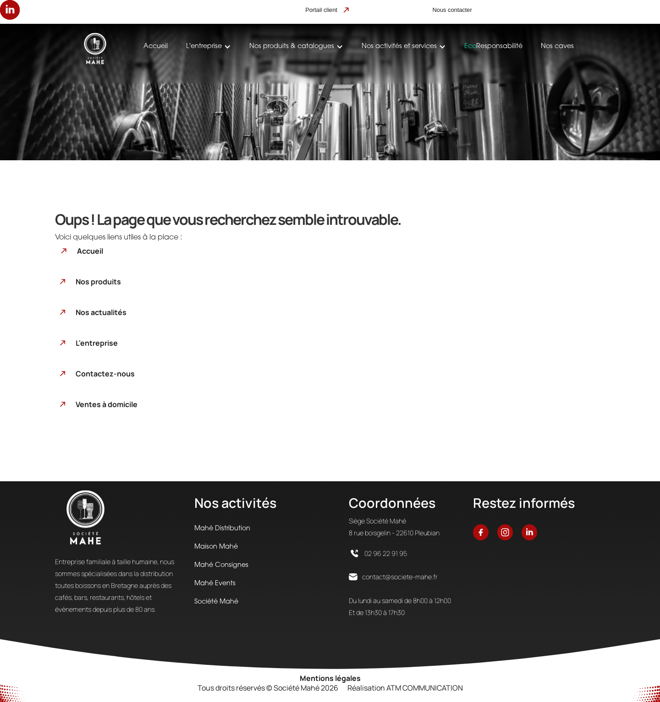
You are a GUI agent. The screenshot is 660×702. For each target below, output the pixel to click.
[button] (208, 46)
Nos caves (557, 46)
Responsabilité (493, 46)
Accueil (155, 46)
